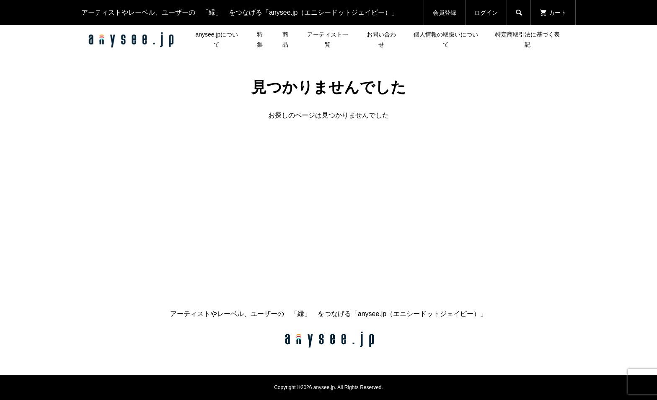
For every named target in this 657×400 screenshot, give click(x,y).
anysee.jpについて (216, 39)
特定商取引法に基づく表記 (527, 39)
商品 (285, 39)
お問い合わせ (381, 39)
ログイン (486, 12)
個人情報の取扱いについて (446, 39)
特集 (260, 39)
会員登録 (444, 12)
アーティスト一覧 (327, 39)
